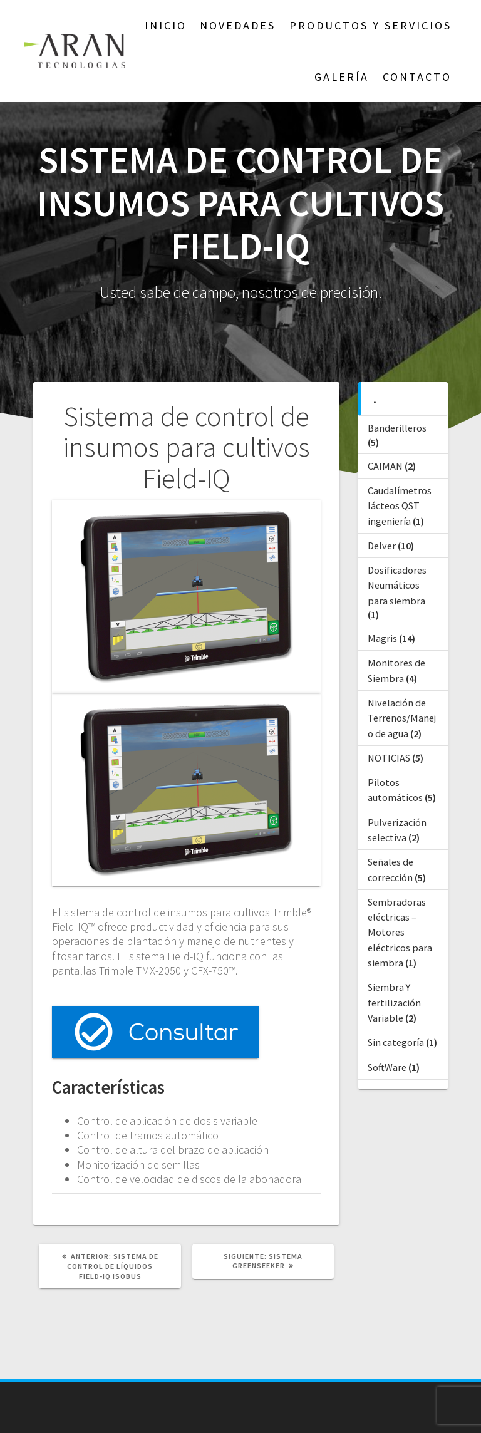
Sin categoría (396, 1042)
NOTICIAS (389, 758)
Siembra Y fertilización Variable (394, 1002)
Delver (382, 545)
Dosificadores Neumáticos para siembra (397, 585)
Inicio (166, 25)
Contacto (417, 77)
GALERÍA (341, 77)
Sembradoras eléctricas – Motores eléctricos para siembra (400, 932)
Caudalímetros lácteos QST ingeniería (400, 505)
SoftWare (387, 1067)
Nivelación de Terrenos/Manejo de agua (402, 718)
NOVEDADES (238, 25)
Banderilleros (397, 428)
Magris (382, 638)
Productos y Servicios (370, 25)
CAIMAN (385, 466)
